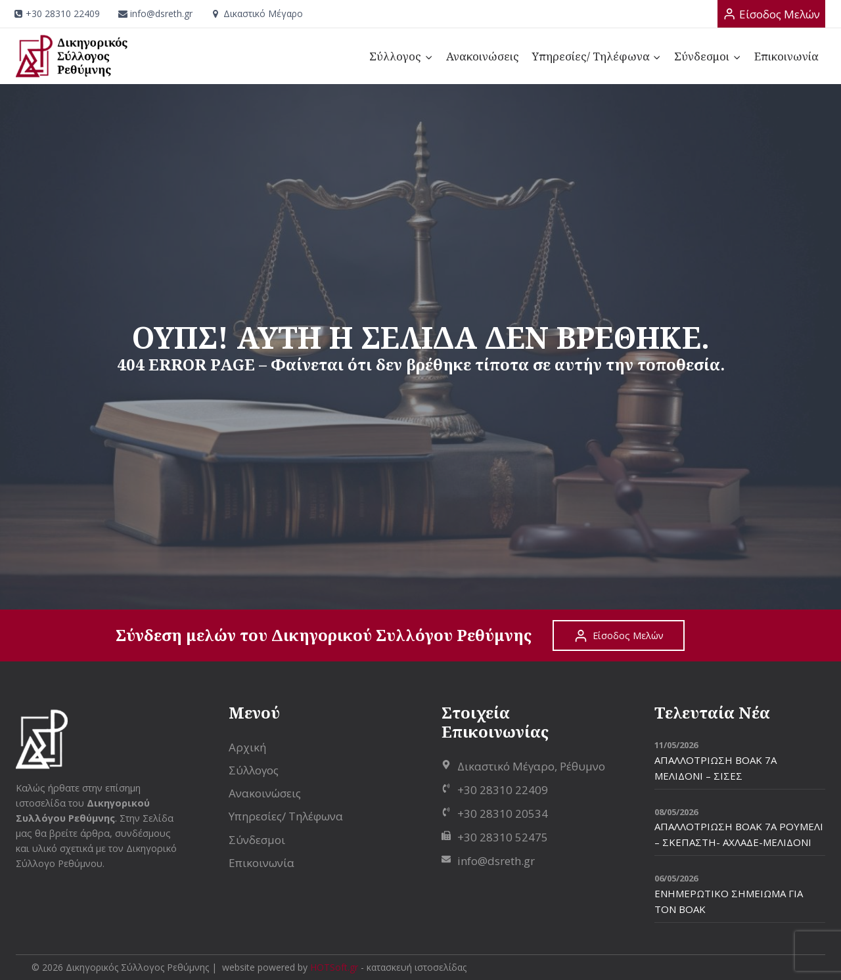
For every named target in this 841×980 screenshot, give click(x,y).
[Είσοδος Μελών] (771, 14)
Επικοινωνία (786, 56)
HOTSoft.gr (334, 967)
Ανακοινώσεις (482, 56)
